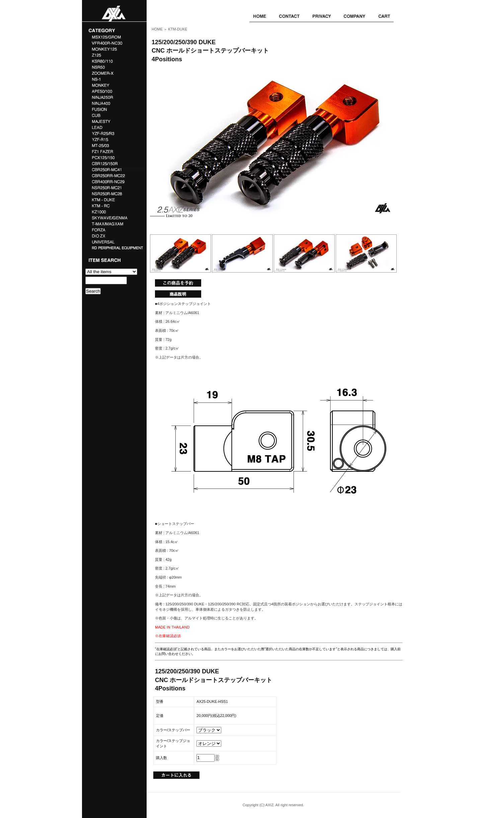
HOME (157, 29)
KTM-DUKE (177, 29)
